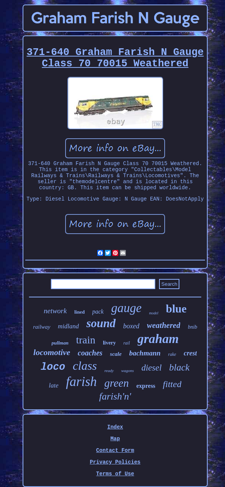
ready (109, 370)
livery (109, 343)
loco (53, 367)
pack (98, 311)
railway (42, 327)
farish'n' (115, 396)
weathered (164, 325)
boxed (131, 326)
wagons (127, 370)
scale (116, 354)
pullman (60, 343)
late (54, 385)
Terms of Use (115, 474)
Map (115, 439)
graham (158, 339)
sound (101, 323)
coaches (90, 353)
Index (115, 427)
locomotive (52, 352)
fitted (172, 384)
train (85, 340)
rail (126, 343)
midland (68, 326)
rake (172, 354)
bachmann (145, 353)
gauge (126, 308)
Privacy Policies (115, 462)
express (145, 386)
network (55, 311)
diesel (151, 367)
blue (176, 308)
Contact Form (115, 450)
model (153, 313)
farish (81, 381)
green (116, 383)
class (85, 365)
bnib (192, 327)
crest (190, 353)
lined (79, 312)
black (179, 367)
